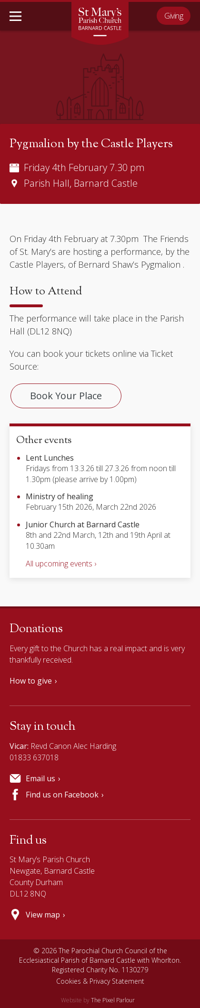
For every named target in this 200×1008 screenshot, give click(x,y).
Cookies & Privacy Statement (100, 981)
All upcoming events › (61, 563)
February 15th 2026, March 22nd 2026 (91, 501)
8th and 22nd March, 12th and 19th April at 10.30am (98, 535)
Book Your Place (66, 395)
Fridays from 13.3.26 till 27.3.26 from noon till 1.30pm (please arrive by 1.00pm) (101, 468)
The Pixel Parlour (113, 1000)
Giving (173, 15)
